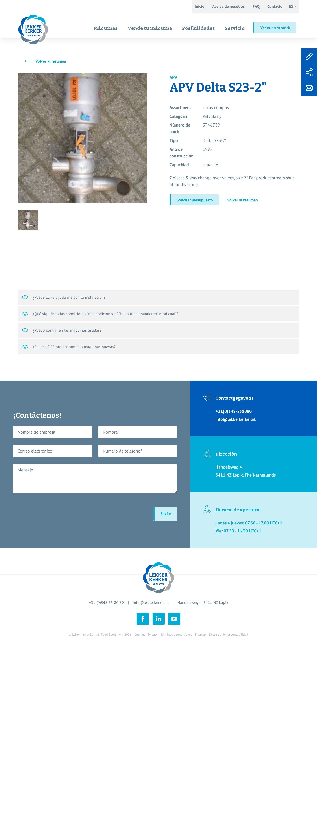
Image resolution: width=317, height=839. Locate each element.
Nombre (111, 432)
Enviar (165, 513)
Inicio (199, 6)
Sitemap (200, 634)
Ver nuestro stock (275, 27)
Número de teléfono (122, 451)
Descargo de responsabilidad (228, 634)
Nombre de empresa (36, 432)
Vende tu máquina (149, 28)
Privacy (153, 634)
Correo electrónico (36, 451)
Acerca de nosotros (228, 6)
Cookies (140, 634)
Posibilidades (198, 28)
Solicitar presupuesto (195, 199)
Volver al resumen (50, 61)
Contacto (274, 6)
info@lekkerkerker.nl (151, 602)
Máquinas (106, 28)
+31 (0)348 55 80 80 (106, 602)
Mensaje (25, 470)
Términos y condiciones (176, 634)
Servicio (235, 28)
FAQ (256, 6)
